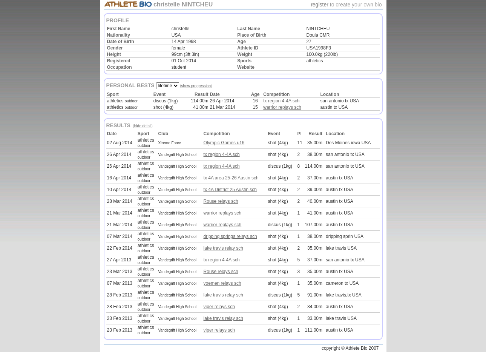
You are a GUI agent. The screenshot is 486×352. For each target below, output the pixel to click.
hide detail (143, 126)
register (319, 5)
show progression (196, 86)
